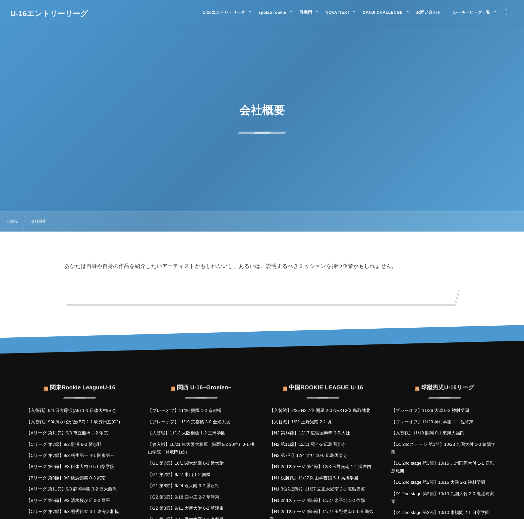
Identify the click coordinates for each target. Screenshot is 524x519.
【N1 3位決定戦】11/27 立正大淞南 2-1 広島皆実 (317, 488)
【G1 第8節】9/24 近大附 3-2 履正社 (183, 485)
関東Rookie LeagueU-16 (82, 383)
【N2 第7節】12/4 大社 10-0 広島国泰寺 (309, 455)
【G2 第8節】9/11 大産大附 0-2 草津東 (186, 508)
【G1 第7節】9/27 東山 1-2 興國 (179, 474)
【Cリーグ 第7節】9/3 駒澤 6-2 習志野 (64, 444)
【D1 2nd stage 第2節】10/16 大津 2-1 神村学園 (438, 482)
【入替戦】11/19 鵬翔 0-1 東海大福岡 (427, 432)
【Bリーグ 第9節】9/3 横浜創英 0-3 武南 (66, 477)
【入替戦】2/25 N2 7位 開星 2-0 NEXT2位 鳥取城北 (320, 410)
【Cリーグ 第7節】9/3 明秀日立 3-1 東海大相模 (72, 511)
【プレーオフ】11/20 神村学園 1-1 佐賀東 (432, 421)
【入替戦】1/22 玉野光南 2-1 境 (301, 421)
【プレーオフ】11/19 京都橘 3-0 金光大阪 (189, 421)
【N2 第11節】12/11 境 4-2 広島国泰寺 (308, 444)
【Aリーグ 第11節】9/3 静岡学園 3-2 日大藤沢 (71, 488)
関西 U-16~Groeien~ (204, 383)
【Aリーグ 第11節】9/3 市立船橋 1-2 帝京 (67, 432)
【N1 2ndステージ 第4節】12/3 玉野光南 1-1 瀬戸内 (320, 466)
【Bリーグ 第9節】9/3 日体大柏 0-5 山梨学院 (70, 466)
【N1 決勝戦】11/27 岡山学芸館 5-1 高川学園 (314, 477)
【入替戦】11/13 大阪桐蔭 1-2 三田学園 (186, 432)
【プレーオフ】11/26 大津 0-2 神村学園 (430, 410)
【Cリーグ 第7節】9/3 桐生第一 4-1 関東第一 (70, 455)
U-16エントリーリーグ (49, 13)
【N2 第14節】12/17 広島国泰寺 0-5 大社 (310, 432)
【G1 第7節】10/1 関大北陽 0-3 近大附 (186, 463)
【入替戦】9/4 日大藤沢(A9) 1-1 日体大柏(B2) (70, 410)
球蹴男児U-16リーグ (447, 383)
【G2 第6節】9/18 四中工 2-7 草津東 (183, 497)
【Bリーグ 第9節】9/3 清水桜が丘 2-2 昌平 (68, 500)
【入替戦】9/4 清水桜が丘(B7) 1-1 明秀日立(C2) (73, 421)
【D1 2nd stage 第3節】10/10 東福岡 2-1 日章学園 (440, 512)
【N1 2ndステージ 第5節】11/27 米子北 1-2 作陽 (317, 500)
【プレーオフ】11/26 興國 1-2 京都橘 (184, 410)
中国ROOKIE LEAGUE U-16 (326, 383)
